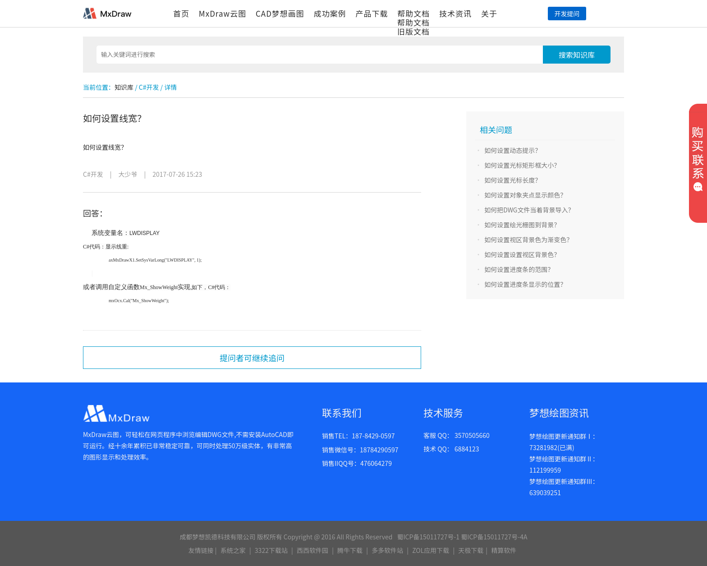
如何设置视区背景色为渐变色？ (528, 239)
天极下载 (470, 550)
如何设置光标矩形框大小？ (522, 165)
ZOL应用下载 (430, 550)
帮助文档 (413, 13)
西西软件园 (312, 550)
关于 (489, 13)
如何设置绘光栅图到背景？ (522, 224)
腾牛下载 (350, 550)
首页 (181, 13)
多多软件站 (387, 550)
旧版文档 (413, 31)
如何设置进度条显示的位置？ (525, 284)
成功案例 (330, 13)
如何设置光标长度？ (512, 179)
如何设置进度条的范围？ (519, 269)
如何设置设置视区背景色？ (522, 254)
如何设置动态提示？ (512, 150)
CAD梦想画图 (280, 13)
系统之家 (233, 550)
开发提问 (566, 13)
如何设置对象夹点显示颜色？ (525, 194)
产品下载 (371, 13)
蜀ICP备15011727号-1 (428, 536)
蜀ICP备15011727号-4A (494, 536)
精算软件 (503, 550)
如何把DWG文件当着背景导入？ (529, 209)
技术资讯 (455, 13)
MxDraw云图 (222, 13)
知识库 (124, 87)
